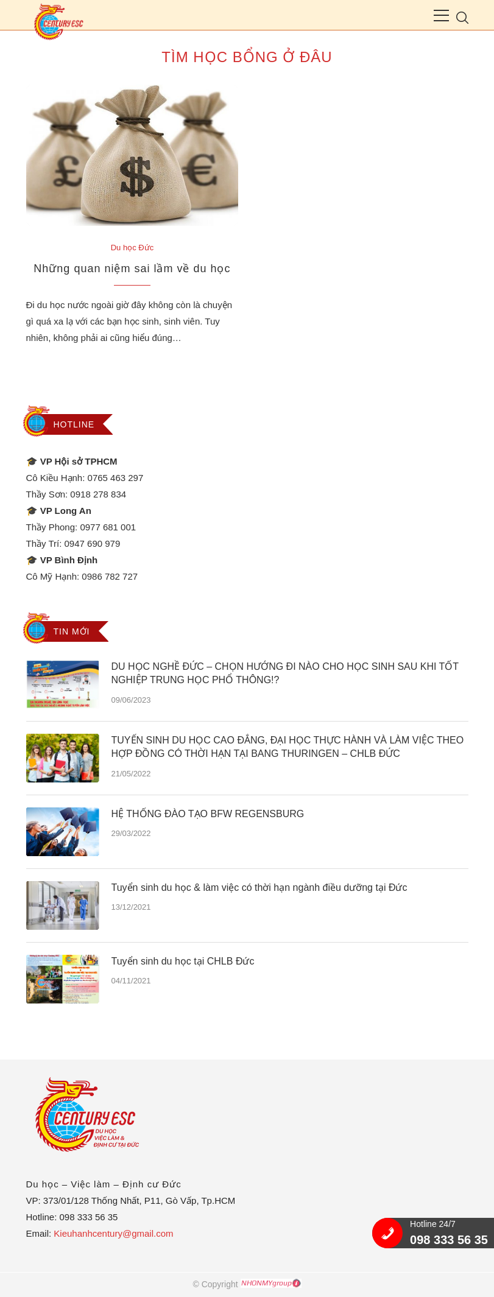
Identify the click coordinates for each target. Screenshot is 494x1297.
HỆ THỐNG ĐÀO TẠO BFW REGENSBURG (208, 814)
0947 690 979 (93, 543)
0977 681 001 (108, 527)
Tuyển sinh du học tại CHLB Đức (183, 961)
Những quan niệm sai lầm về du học (132, 268)
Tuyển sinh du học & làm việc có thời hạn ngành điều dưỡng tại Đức (259, 887)
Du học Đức (132, 247)
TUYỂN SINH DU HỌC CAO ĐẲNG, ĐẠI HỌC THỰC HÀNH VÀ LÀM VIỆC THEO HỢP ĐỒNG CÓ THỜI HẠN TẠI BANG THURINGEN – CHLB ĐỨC (287, 747)
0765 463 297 (116, 478)
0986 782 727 (110, 576)
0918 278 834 (98, 494)
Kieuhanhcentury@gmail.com (113, 1233)
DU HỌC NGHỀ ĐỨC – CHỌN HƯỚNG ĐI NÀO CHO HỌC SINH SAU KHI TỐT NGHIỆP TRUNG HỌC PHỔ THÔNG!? (285, 673)
